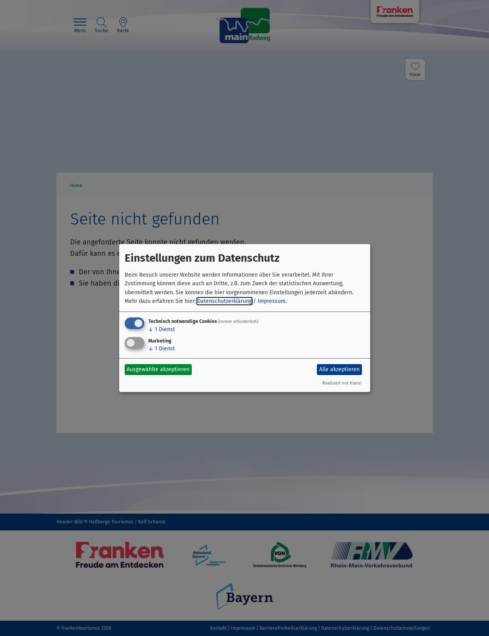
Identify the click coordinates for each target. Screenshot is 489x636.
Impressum (271, 301)
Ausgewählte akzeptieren (158, 369)
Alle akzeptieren (339, 369)
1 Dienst (161, 329)
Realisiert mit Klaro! (342, 383)
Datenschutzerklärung (224, 301)
